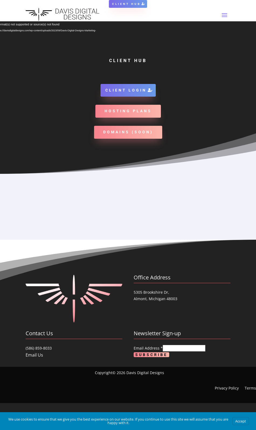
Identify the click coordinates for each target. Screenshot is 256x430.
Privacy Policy (227, 388)
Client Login (126, 90)
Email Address (148, 348)
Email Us (34, 355)
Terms (250, 388)
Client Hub (126, 3)
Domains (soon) (128, 132)
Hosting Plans (128, 111)
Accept (240, 421)
